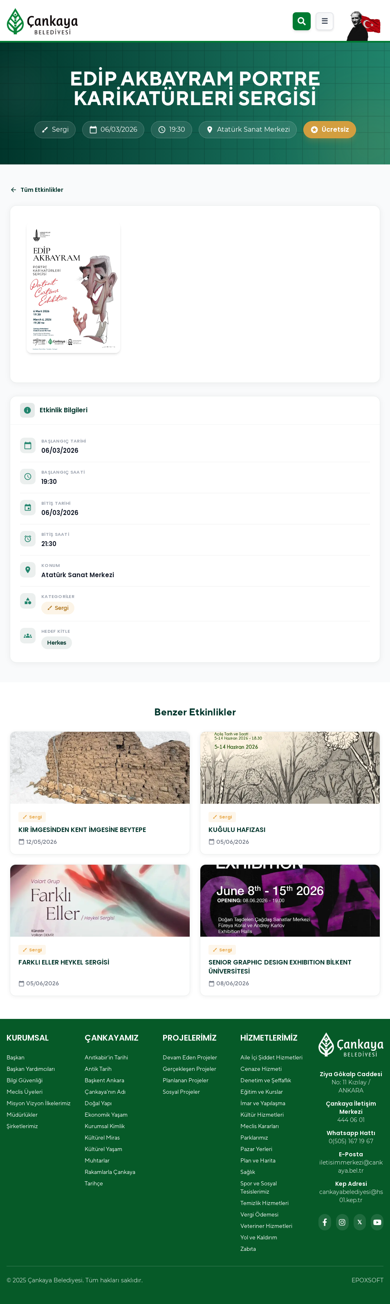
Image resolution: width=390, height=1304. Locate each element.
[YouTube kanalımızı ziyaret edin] (377, 1222)
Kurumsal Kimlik (105, 1126)
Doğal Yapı (98, 1103)
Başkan (16, 1057)
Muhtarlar (97, 1160)
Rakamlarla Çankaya (110, 1172)
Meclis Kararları (259, 1126)
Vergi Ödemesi (259, 1214)
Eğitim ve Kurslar (261, 1091)
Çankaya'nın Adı (105, 1091)
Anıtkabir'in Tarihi (106, 1057)
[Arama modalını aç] (302, 21)
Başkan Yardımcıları (31, 1069)
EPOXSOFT (367, 1280)
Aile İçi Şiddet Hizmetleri (271, 1057)
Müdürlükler (22, 1114)
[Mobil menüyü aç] (325, 21)
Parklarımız (254, 1137)
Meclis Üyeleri (25, 1091)
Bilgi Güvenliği (25, 1080)
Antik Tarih (98, 1069)
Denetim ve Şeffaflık (265, 1080)
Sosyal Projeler (181, 1091)
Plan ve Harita (258, 1160)
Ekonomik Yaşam (106, 1114)
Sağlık (247, 1172)
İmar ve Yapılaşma (262, 1103)
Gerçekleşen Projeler (189, 1069)
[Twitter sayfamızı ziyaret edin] (360, 1222)
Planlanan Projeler (185, 1080)
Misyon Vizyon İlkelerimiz (39, 1103)
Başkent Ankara (104, 1080)
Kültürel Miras (102, 1137)
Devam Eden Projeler (190, 1057)
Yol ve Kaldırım (258, 1237)
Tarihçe (94, 1183)
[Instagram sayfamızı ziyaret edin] (342, 1222)
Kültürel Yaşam (103, 1149)
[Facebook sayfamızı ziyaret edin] (324, 1222)
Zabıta (248, 1249)
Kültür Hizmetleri (262, 1114)
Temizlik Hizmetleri (264, 1203)
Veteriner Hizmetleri (266, 1226)
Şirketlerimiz (22, 1126)
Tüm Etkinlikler (36, 190)
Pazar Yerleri (256, 1149)
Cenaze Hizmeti (261, 1069)
